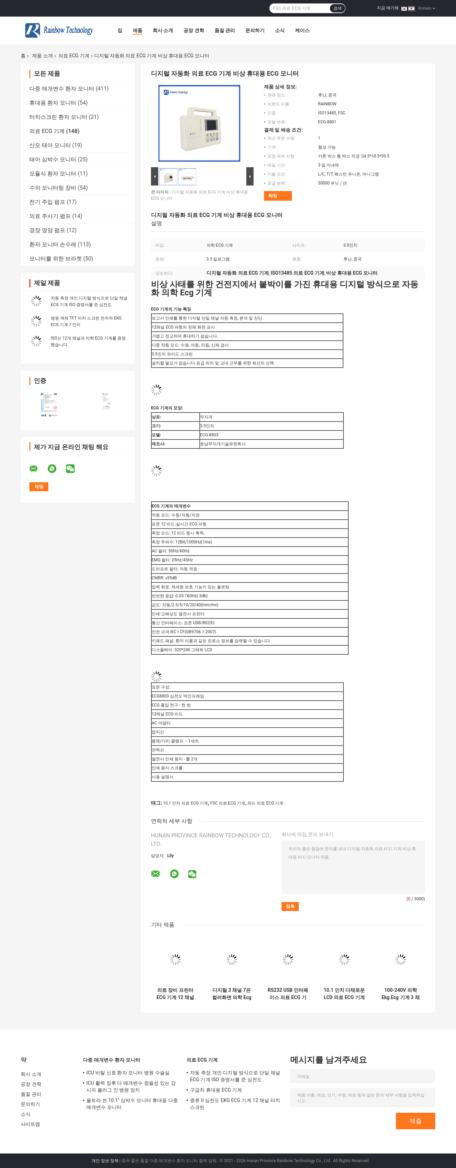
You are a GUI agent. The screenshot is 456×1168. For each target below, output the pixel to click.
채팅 (272, 195)
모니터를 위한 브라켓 (55, 258)
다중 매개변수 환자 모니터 (61, 88)
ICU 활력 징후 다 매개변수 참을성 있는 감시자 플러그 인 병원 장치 (131, 1086)
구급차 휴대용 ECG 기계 (216, 1090)
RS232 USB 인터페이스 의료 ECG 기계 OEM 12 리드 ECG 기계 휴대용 (288, 993)
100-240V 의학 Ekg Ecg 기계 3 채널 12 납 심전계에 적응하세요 (400, 993)
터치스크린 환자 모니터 (58, 117)
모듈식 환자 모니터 (52, 173)
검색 (337, 8)
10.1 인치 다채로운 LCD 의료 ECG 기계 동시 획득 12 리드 (344, 993)
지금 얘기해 (388, 8)
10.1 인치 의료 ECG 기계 (185, 803)
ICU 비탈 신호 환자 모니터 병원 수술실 (128, 1072)
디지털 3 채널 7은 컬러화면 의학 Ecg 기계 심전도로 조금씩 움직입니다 (231, 993)
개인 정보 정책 (105, 1160)
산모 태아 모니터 (50, 145)
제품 (137, 30)
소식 (280, 30)
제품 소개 (42, 55)
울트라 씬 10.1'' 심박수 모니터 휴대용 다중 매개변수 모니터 (132, 1104)
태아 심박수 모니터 (52, 159)
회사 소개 (163, 30)
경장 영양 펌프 (47, 230)
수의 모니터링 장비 (52, 187)
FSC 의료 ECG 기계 (227, 803)
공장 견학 (193, 30)
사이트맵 (30, 1124)
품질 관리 (225, 30)
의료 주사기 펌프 (50, 216)
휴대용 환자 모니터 (52, 102)
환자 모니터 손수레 (52, 244)
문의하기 (255, 30)
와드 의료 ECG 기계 (265, 803)
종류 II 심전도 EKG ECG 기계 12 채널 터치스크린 (235, 1104)
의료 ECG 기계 (73, 55)
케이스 (302, 30)
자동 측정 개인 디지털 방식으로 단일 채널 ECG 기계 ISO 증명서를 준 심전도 (235, 1076)
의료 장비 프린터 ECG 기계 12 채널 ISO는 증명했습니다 (175, 993)
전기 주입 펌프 (47, 202)
